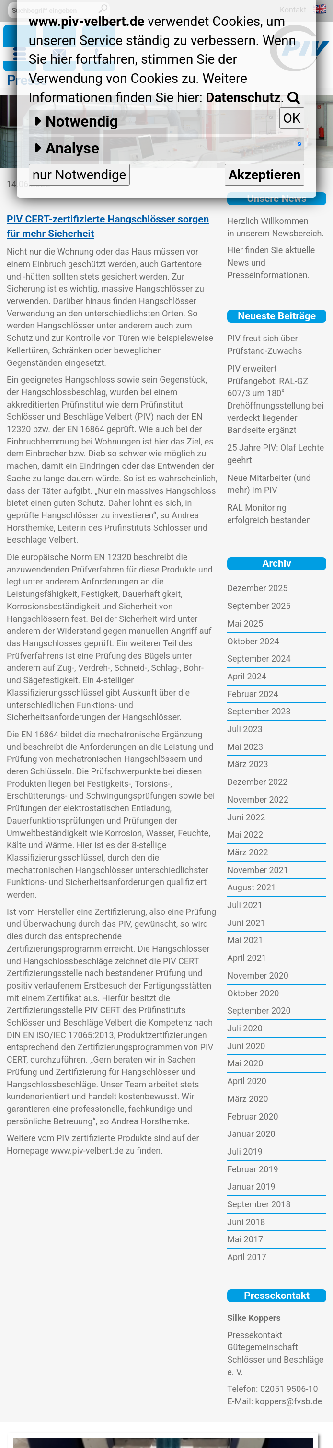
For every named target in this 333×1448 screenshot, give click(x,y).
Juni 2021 (246, 923)
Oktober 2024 (253, 641)
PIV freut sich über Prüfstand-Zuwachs (264, 344)
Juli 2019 (245, 1151)
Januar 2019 (251, 1186)
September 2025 (258, 606)
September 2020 (258, 1010)
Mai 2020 (245, 1063)
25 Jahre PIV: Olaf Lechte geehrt (275, 454)
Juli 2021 (245, 905)
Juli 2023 (245, 729)
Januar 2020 (251, 1134)
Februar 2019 (252, 1169)
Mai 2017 (245, 1239)
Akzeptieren (264, 175)
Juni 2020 (246, 1046)
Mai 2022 (245, 834)
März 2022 (247, 852)
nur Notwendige (79, 175)
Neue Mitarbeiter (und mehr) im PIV (268, 484)
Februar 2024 (252, 694)
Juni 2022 (246, 817)
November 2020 (257, 975)
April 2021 (246, 958)
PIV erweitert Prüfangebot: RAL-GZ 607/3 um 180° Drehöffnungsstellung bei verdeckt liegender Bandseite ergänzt (275, 399)
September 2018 (258, 1204)
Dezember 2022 (257, 782)
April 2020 (246, 1081)
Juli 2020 (245, 1028)
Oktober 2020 (253, 993)
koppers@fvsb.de (288, 1401)
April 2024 (246, 676)
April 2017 (246, 1257)
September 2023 (258, 711)
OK (292, 118)
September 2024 (258, 659)
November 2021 (257, 870)
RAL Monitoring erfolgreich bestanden (269, 513)
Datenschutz (243, 97)
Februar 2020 (252, 1116)
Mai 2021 (245, 940)
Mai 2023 (245, 747)
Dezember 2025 (257, 588)
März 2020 (247, 1099)
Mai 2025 (245, 624)
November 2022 (257, 799)
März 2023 (247, 764)
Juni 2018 (246, 1222)
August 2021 (251, 887)
